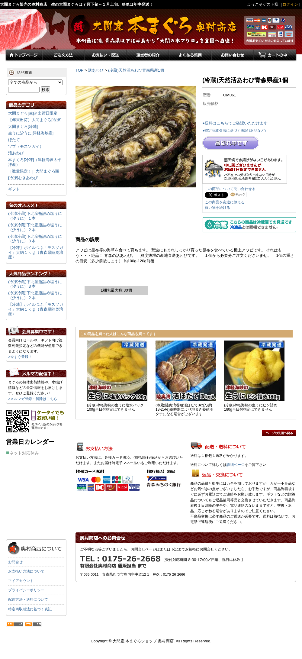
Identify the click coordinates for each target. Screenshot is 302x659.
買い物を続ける (217, 207)
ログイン (290, 4)
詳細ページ (235, 465)
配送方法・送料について (28, 599)
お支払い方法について (26, 571)
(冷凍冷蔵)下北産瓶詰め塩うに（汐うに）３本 (35, 239)
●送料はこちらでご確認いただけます (235, 123)
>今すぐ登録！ (20, 357)
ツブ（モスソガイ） (25, 146)
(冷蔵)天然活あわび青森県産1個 (136, 70)
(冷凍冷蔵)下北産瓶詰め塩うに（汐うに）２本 (35, 227)
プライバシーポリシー (26, 590)
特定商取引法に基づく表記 (30, 609)
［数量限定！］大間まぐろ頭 (33, 171)
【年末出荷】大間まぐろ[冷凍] (34, 120)
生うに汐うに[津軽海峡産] (30, 133)
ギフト (14, 189)
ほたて (14, 139)
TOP (79, 70)
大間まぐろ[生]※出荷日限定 (32, 113)
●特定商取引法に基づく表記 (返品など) (234, 130)
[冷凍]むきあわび (23, 178)
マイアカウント (21, 581)
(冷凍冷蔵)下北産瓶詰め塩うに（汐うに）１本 (35, 216)
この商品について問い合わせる (230, 189)
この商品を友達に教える (225, 202)
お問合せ (15, 562)
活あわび (96, 70)
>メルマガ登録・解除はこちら (32, 399)
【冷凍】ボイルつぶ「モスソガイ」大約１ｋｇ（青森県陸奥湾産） (35, 252)
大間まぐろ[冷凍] (23, 126)
